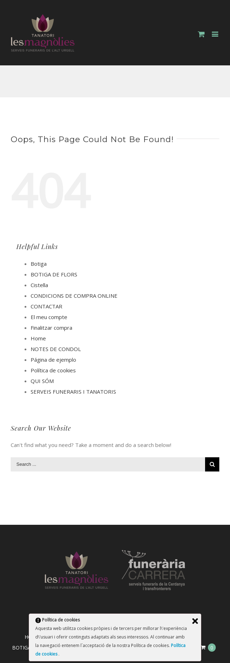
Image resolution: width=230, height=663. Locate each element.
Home (38, 338)
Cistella (39, 285)
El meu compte (49, 316)
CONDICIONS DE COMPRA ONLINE (74, 295)
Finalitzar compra (51, 327)
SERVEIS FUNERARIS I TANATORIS (73, 391)
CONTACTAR (46, 306)
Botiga (39, 263)
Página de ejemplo (53, 359)
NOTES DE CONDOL (56, 348)
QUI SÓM (42, 380)
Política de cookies (53, 370)
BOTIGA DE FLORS (54, 274)
